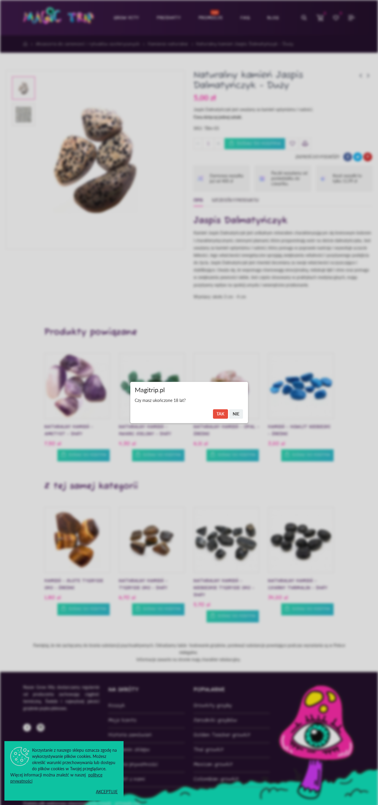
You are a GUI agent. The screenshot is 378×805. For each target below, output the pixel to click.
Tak (220, 413)
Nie (236, 413)
